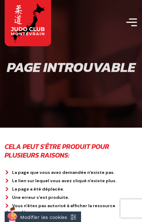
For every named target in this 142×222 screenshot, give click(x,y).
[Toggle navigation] (131, 23)
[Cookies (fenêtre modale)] (43, 217)
